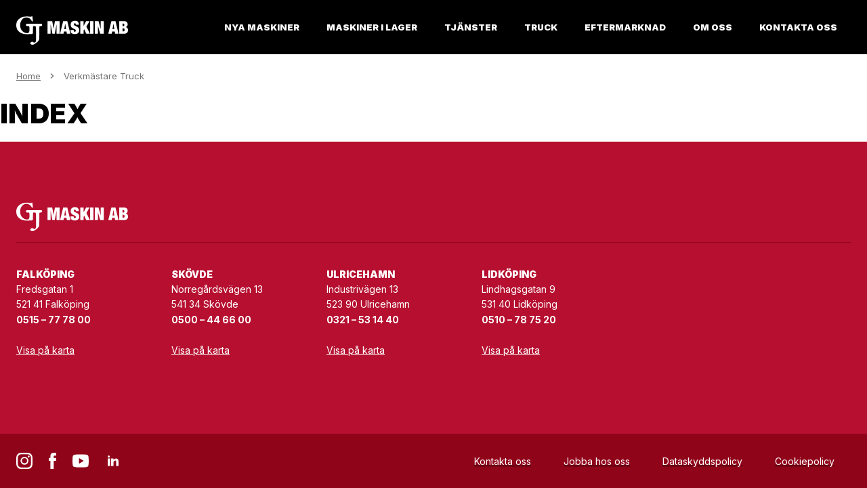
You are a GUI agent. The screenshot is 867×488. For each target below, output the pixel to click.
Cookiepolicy (804, 461)
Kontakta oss (502, 461)
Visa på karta (45, 350)
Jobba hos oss (597, 461)
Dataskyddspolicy (702, 461)
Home (28, 75)
